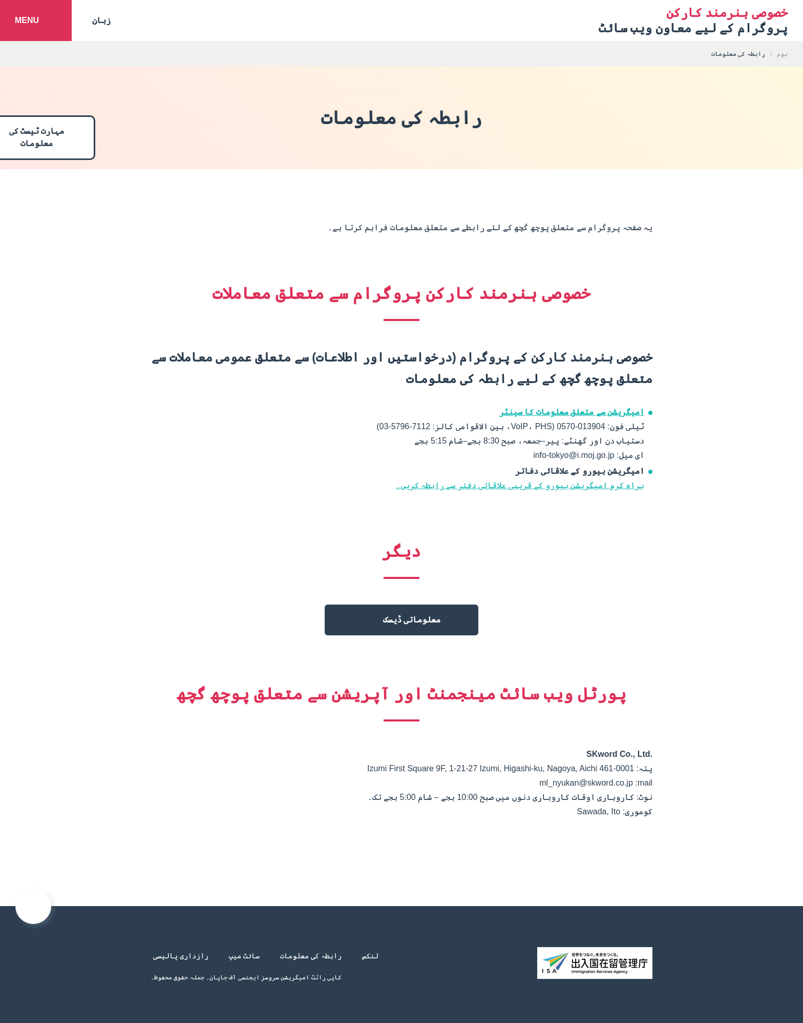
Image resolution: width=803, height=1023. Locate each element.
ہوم (782, 53)
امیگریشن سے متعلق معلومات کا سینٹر (571, 412)
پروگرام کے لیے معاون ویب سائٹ (693, 20)
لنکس (370, 956)
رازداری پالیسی (180, 956)
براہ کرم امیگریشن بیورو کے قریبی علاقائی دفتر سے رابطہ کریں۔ (520, 485)
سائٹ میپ (244, 956)
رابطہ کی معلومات (311, 956)
